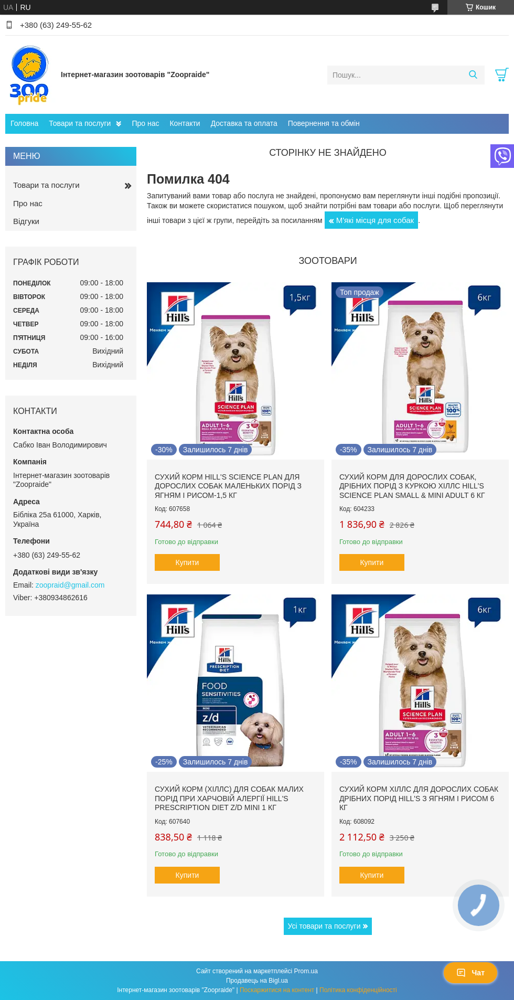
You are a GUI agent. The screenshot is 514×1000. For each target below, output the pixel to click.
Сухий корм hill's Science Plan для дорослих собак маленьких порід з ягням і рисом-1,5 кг (228, 486)
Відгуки (26, 221)
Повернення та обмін (324, 123)
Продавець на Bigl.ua (257, 980)
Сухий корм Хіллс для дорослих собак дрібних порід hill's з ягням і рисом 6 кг (418, 798)
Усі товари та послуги (324, 926)
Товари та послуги (80, 123)
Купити (187, 562)
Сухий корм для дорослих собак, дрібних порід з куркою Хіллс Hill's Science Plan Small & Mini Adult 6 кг (412, 486)
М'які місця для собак (375, 220)
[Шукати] (473, 75)
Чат (470, 972)
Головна (24, 123)
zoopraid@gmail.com (70, 585)
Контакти (184, 123)
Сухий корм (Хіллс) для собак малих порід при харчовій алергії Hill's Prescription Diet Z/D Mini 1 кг (229, 798)
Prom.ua (306, 971)
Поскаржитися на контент (277, 990)
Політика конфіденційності (358, 990)
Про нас (145, 123)
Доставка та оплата (244, 123)
